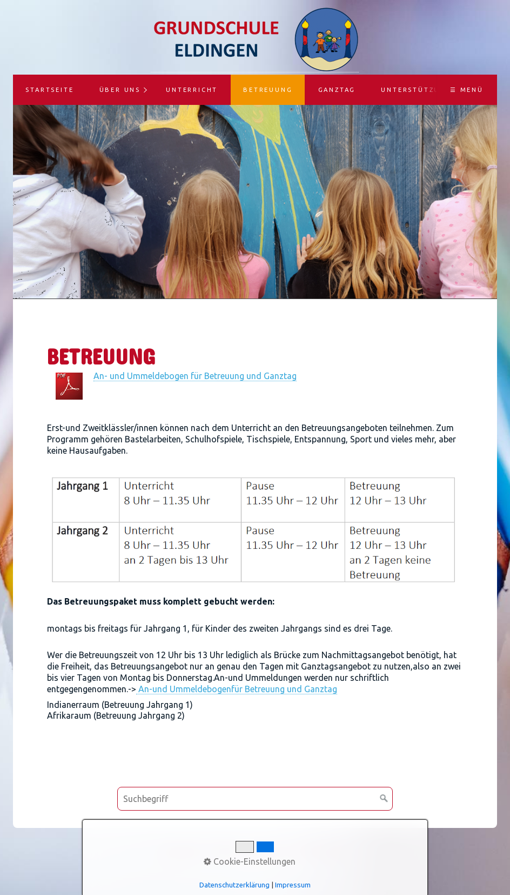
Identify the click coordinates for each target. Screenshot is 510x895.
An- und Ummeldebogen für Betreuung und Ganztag (195, 376)
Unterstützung (416, 90)
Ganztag (337, 90)
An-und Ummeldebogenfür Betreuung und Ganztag (236, 689)
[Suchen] (384, 799)
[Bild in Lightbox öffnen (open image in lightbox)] (255, 533)
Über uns (119, 90)
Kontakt (223, 851)
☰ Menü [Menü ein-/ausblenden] (467, 90)
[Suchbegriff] (255, 799)
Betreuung (267, 90)
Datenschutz (322, 851)
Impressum (268, 851)
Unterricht (192, 90)
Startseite (49, 90)
